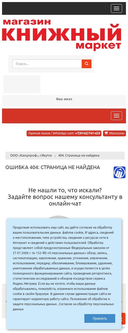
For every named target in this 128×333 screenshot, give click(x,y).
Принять (100, 318)
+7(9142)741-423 (87, 133)
